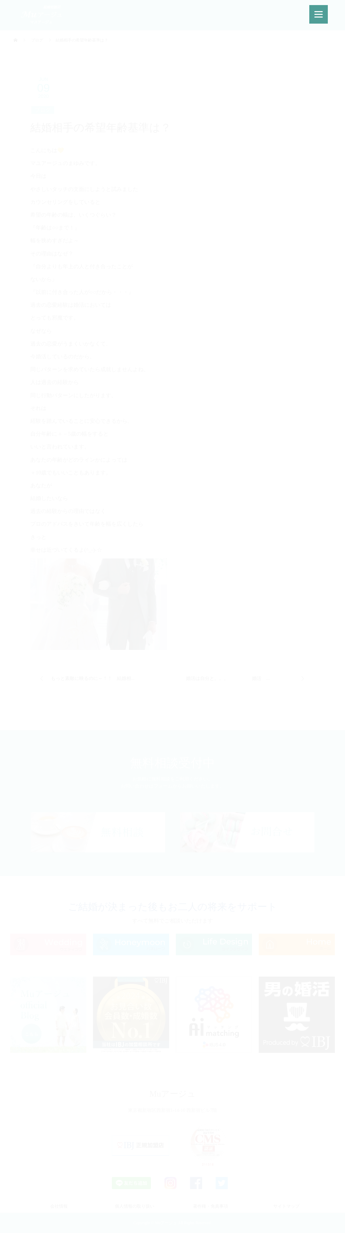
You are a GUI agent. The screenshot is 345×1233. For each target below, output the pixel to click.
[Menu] (318, 14)
